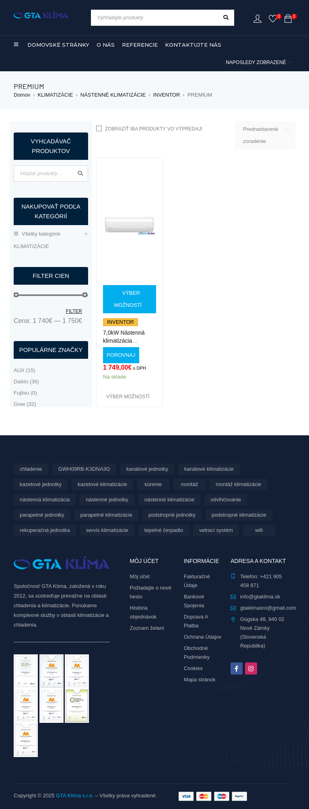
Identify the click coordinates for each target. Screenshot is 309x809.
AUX (24, 370)
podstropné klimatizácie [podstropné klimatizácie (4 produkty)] (239, 515)
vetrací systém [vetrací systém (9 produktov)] (216, 530)
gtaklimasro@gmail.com (268, 608)
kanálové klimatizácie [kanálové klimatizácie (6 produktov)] (209, 469)
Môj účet (140, 576)
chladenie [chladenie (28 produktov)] (31, 469)
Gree (25, 404)
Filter (74, 311)
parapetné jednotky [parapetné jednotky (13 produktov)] (42, 515)
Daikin (26, 382)
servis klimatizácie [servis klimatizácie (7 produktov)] (107, 530)
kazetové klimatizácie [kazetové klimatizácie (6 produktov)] (102, 484)
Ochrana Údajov (203, 637)
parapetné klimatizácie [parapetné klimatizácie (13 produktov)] (106, 515)
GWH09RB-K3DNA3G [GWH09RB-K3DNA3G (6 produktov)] (84, 469)
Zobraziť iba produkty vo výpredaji (153, 129)
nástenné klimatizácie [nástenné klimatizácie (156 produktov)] (169, 500)
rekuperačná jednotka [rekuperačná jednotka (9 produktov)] (45, 530)
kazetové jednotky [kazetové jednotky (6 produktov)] (41, 484)
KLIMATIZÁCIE (55, 95)
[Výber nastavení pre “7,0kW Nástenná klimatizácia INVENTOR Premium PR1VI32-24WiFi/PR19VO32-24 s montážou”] (129, 299)
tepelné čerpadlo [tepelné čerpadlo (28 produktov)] (163, 530)
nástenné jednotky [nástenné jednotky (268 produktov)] (107, 500)
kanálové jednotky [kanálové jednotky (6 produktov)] (147, 469)
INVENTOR (166, 95)
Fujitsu (25, 393)
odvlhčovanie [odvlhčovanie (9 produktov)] (225, 500)
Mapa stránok (200, 680)
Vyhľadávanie (80, 174)
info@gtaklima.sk (260, 597)
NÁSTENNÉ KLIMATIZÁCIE (113, 95)
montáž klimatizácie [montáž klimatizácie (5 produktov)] (238, 484)
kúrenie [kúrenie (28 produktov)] (153, 484)
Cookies (193, 668)
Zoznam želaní (147, 628)
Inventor (120, 322)
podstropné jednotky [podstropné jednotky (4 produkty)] (172, 515)
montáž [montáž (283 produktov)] (189, 484)
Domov (22, 95)
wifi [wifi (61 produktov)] (259, 530)
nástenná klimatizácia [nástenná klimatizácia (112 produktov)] (45, 500)
